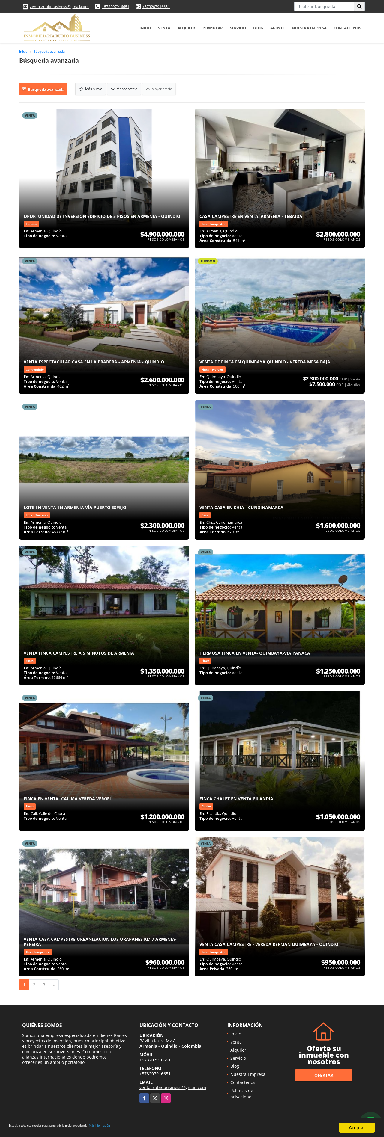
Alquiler (186, 28)
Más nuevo (89, 87)
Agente (277, 28)
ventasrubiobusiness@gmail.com (59, 6)
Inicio (145, 28)
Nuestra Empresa (309, 28)
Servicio (238, 28)
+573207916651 (115, 6)
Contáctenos (347, 28)
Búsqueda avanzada (49, 51)
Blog (258, 28)
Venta (164, 28)
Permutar (212, 28)
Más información (159, 1128)
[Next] (54, 981)
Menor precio (123, 87)
